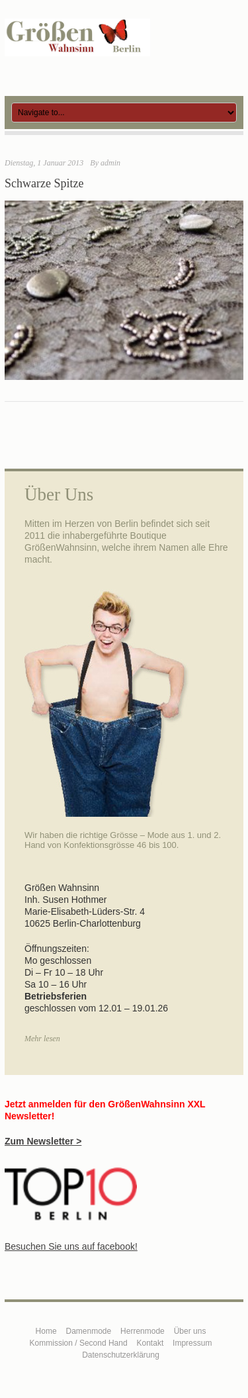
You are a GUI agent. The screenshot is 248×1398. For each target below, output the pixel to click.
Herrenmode (142, 1331)
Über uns (190, 1331)
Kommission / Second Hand (79, 1343)
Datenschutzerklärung (120, 1355)
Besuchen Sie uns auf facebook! (71, 1246)
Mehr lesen (42, 1038)
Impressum (192, 1343)
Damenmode (89, 1331)
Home (46, 1331)
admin (110, 162)
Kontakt (150, 1343)
